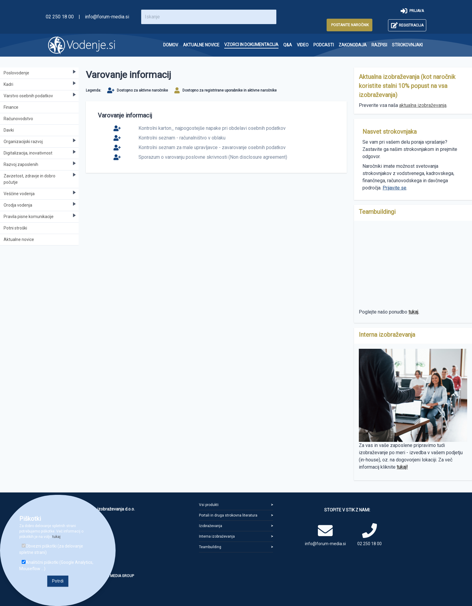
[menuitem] (171, 45)
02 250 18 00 (60, 17)
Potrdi (58, 581)
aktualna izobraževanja (422, 105)
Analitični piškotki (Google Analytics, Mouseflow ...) (56, 565)
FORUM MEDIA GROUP (115, 576)
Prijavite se (394, 188)
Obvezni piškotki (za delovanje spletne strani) (51, 549)
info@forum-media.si (107, 17)
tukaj (56, 537)
